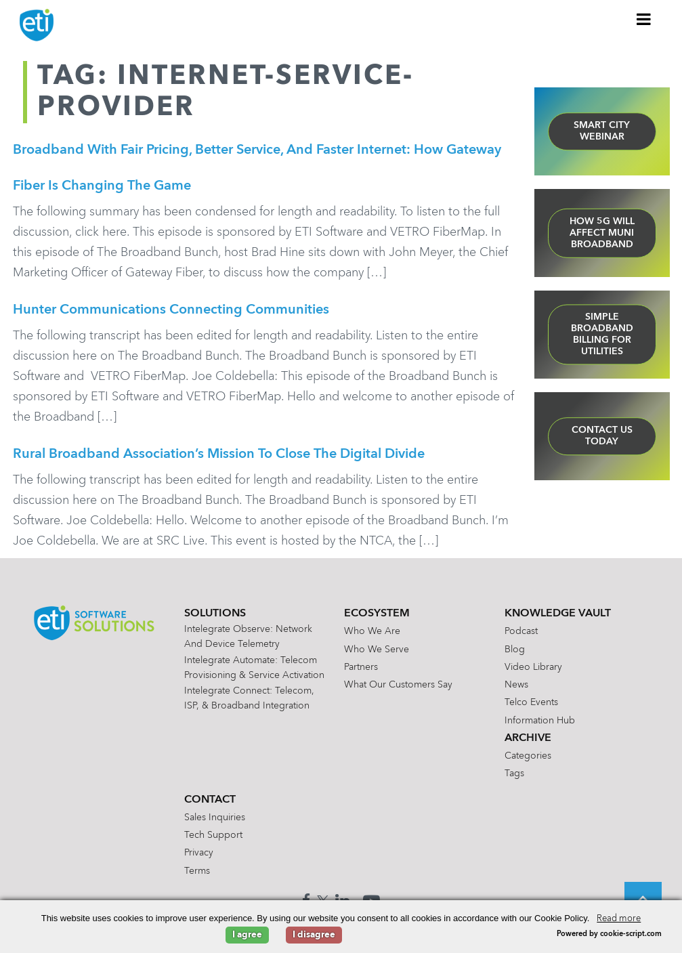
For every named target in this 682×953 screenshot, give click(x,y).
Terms (197, 876)
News (516, 690)
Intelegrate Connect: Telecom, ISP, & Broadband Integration (249, 704)
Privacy (198, 858)
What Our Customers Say (398, 690)
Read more (619, 918)
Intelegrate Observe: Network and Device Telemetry (248, 642)
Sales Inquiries (214, 823)
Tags (514, 779)
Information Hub (540, 726)
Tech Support (213, 840)
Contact (210, 805)
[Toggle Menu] (644, 19)
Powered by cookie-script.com (609, 934)
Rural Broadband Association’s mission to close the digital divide (219, 458)
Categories (528, 761)
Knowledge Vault (558, 619)
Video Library (533, 672)
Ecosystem (377, 619)
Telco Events (531, 708)
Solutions (215, 619)
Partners (361, 672)
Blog (515, 655)
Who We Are (372, 636)
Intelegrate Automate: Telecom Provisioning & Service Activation (254, 673)
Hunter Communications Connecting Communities (171, 313)
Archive (528, 743)
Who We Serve (376, 655)
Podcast (521, 636)
